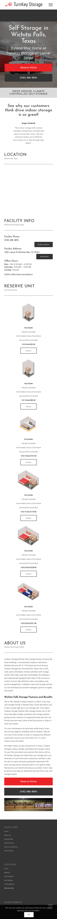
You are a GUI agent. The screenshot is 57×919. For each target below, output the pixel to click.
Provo (6, 868)
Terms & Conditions (11, 847)
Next (47, 125)
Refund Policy (9, 843)
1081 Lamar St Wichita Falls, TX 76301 (22, 252)
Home (6, 831)
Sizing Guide (8, 839)
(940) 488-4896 (11, 240)
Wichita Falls (9, 888)
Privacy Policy (8, 851)
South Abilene (9, 884)
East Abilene (8, 880)
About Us (7, 835)
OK (29, 914)
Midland (7, 872)
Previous (9, 125)
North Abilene (9, 876)
